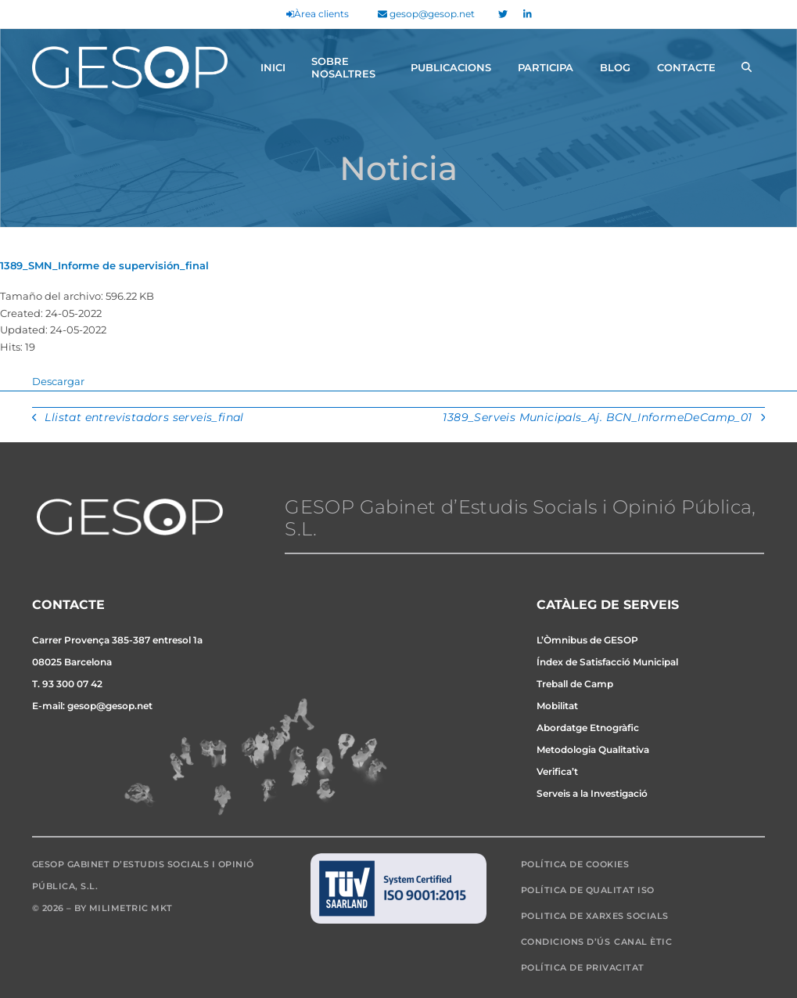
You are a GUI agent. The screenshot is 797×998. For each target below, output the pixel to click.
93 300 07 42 (72, 684)
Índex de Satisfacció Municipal (607, 662)
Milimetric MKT (131, 908)
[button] (746, 67)
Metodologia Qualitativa (593, 749)
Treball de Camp (575, 684)
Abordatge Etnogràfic (588, 727)
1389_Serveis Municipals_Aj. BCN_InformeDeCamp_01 (604, 418)
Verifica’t (557, 771)
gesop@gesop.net (426, 14)
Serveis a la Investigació (592, 793)
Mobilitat (557, 706)
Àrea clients (317, 13)
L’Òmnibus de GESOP (587, 640)
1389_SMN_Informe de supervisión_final (104, 265)
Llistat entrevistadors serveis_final (138, 418)
